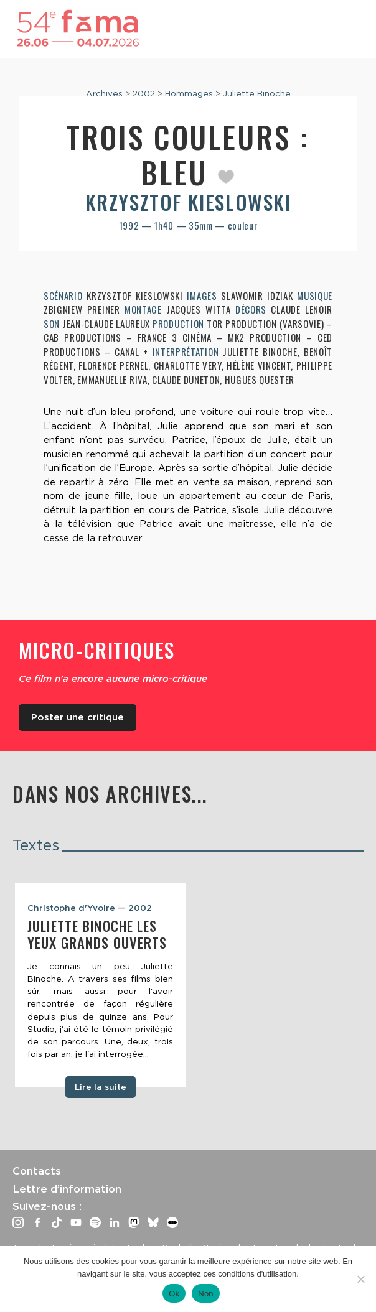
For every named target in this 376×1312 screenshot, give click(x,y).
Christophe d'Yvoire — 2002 (89, 908)
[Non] (360, 1279)
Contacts (36, 1171)
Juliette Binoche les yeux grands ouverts (97, 934)
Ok (174, 1293)
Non (206, 1293)
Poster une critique (77, 717)
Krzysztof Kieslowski (188, 201)
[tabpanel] (100, 985)
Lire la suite (100, 1087)
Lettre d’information (66, 1189)
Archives (104, 93)
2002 (144, 93)
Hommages (189, 93)
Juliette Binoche (257, 93)
